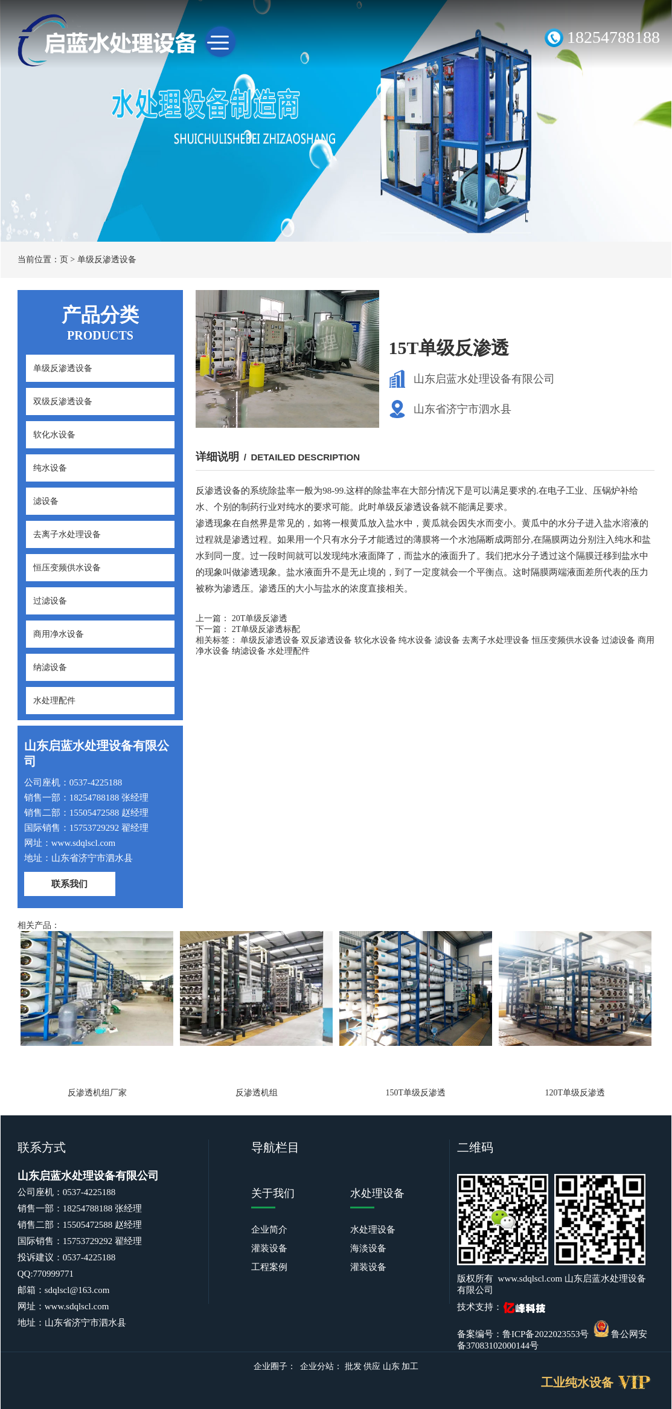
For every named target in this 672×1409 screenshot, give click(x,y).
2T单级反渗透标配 (266, 629)
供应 (371, 1366)
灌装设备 (269, 1248)
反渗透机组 (256, 1092)
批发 (353, 1366)
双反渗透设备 (326, 640)
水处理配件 (54, 700)
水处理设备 (372, 1229)
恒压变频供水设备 (67, 567)
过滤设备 (50, 600)
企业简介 (269, 1229)
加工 (410, 1366)
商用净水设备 (58, 634)
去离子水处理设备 (67, 534)
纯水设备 (50, 467)
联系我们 (69, 884)
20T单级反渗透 (260, 618)
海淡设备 (368, 1248)
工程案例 (269, 1267)
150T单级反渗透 (416, 1092)
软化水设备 (54, 434)
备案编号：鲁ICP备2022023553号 (523, 1334)
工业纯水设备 (577, 1382)
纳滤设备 (50, 667)
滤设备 (46, 501)
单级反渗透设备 (106, 259)
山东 (391, 1366)
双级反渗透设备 (62, 401)
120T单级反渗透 (575, 1092)
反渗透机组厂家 (97, 1092)
